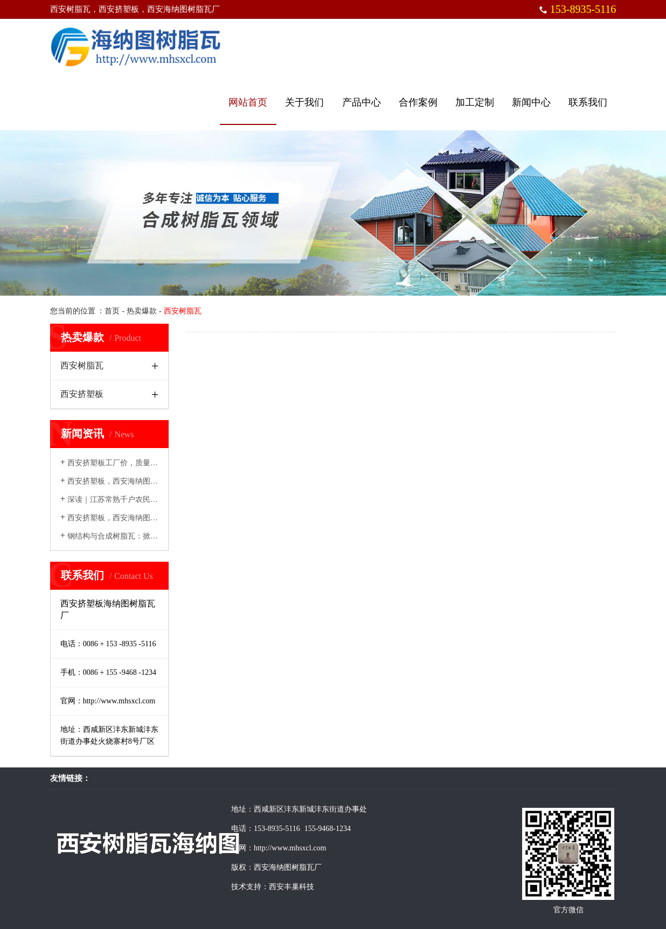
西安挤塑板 (81, 394)
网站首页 (247, 102)
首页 (112, 311)
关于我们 (304, 102)
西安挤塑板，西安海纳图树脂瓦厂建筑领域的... (142, 481)
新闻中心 (531, 102)
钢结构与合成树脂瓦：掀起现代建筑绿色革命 (139, 536)
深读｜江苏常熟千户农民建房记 (116, 499)
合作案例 (418, 102)
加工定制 (474, 102)
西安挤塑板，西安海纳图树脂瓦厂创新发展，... (142, 518)
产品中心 (361, 102)
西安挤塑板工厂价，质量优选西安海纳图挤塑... (142, 463)
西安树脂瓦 (81, 365)
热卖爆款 (142, 311)
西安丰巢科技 (291, 887)
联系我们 (587, 102)
